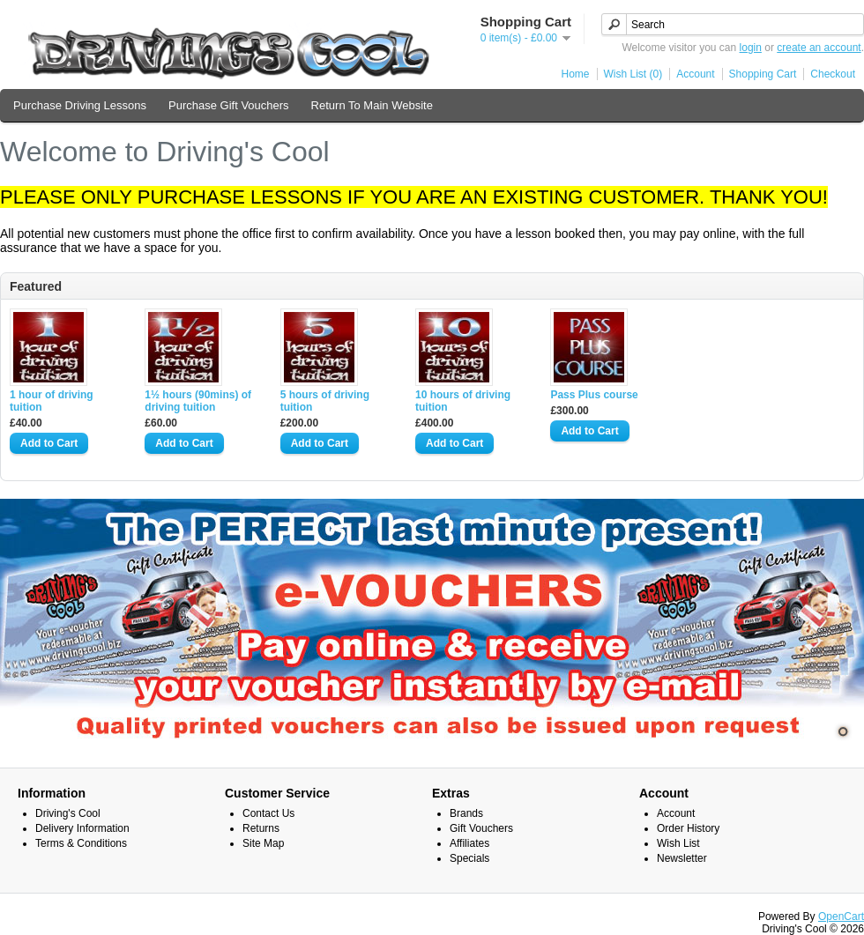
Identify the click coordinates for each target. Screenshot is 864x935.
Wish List (678, 843)
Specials (469, 858)
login (751, 47)
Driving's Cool (68, 813)
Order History (688, 828)
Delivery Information (82, 828)
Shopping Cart (763, 74)
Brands (466, 813)
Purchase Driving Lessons (79, 105)
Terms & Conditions (81, 843)
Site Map (263, 843)
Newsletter (682, 858)
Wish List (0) (633, 74)
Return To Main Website (372, 105)
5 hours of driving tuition (324, 401)
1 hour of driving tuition (51, 401)
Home (576, 74)
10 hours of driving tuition (462, 401)
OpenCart (841, 916)
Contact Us (268, 813)
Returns (260, 828)
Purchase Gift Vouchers (228, 105)
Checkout (832, 74)
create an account (818, 47)
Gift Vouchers (481, 828)
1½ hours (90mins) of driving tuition (198, 401)
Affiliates (469, 843)
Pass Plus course (593, 395)
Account (695, 74)
